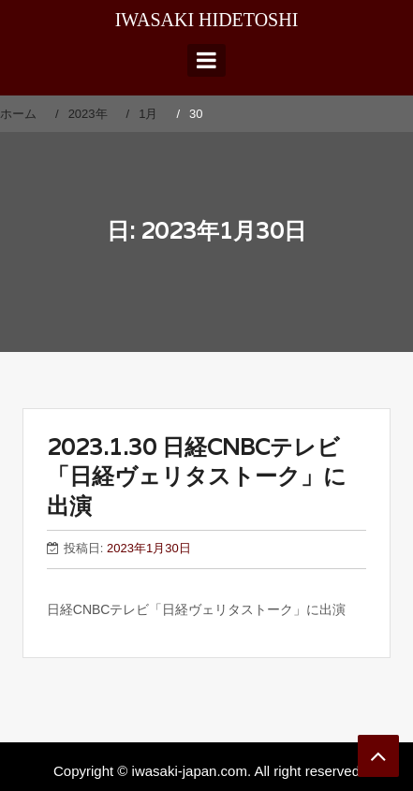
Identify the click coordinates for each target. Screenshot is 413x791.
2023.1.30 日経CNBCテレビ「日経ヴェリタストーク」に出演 (197, 476)
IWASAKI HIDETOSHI (207, 19)
